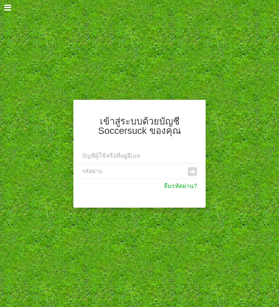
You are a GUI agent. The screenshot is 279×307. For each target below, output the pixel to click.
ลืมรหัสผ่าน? (180, 185)
